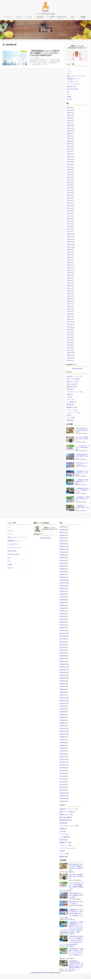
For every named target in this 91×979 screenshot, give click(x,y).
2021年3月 (69, 226)
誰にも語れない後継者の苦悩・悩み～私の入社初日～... (82, 438)
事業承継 (69, 420)
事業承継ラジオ (71, 407)
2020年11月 (70, 236)
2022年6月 (69, 190)
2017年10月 (70, 327)
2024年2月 (69, 151)
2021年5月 (69, 221)
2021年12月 (70, 203)
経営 (68, 415)
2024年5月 (69, 143)
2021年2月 (69, 229)
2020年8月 (69, 244)
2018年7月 (69, 303)
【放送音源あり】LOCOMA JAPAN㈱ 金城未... (82, 507)
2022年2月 (69, 198)
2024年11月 (70, 128)
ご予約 (68, 397)
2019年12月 (70, 265)
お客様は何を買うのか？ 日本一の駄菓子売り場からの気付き (76, 895)
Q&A (68, 91)
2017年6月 (69, 337)
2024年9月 (69, 133)
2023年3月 (69, 174)
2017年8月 (69, 332)
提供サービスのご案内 (72, 379)
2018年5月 (69, 309)
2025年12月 (70, 110)
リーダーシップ (71, 410)
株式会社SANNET (77, 368)
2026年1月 (69, 107)
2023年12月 (70, 156)
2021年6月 (69, 218)
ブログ (68, 94)
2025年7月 (69, 112)
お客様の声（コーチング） (73, 376)
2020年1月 (69, 262)
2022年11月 (70, 182)
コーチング (69, 417)
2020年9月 (69, 241)
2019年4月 (69, 283)
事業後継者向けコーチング (73, 78)
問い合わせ (69, 99)
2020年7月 (69, 247)
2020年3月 (69, 257)
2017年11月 (70, 324)
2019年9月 (69, 272)
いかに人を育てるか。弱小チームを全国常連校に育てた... (82, 447)
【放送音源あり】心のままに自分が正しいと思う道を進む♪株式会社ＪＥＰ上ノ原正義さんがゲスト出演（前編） (71, 913)
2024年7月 (69, 138)
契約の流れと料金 (71, 86)
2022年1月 (69, 200)
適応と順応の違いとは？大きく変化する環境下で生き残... (82, 430)
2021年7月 (69, 216)
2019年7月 (69, 278)
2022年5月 (69, 192)
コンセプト (69, 71)
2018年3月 (69, 314)
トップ (68, 68)
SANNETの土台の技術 (72, 89)
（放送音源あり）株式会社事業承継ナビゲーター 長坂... (82, 481)
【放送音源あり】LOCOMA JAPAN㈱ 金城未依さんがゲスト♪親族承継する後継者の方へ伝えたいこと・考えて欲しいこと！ (71, 965)
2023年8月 (69, 164)
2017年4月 (69, 342)
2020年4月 (69, 254)
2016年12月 (70, 352)
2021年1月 (69, 231)
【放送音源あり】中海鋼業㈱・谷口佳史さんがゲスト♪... (82, 498)
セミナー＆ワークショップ (73, 391)
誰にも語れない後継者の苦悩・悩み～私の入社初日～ (76, 876)
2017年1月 (69, 350)
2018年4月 (69, 311)
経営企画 (69, 404)
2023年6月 (69, 169)
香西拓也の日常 (71, 386)
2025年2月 (69, 120)
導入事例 (69, 389)
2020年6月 (69, 249)
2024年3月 (69, 149)
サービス (69, 73)
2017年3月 (69, 345)
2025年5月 (69, 115)
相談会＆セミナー (71, 381)
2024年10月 (70, 130)
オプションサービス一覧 (73, 84)
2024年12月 (70, 125)
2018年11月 (70, 296)
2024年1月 (69, 154)
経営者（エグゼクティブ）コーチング (76, 76)
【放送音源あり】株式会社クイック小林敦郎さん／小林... (82, 490)
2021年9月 (69, 211)
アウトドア (69, 399)
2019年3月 (69, 285)
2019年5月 (69, 280)
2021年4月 (69, 223)
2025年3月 (69, 118)
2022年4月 (69, 195)
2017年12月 (70, 322)
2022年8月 (69, 187)
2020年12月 (70, 234)
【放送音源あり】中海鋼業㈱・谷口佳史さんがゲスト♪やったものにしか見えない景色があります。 (71, 952)
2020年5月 (69, 252)
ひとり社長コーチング (72, 81)
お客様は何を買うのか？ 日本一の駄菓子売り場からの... (82, 456)
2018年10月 (70, 298)
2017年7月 (69, 334)
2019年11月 (70, 267)
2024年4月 (69, 146)
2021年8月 (69, 213)
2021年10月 (70, 208)
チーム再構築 (70, 402)
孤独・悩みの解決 (71, 384)
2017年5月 (69, 340)
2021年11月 (70, 205)
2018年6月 (69, 306)
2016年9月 (69, 360)
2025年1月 (69, 123)
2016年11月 (70, 355)
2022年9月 (69, 185)
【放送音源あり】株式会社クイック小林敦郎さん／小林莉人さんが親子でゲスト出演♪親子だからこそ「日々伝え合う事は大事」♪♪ (71, 940)
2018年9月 (69, 301)
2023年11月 (70, 159)
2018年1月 (69, 319)
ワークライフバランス (72, 412)
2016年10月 (70, 358)
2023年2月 (69, 177)
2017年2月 (69, 347)
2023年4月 (69, 172)
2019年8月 (69, 275)
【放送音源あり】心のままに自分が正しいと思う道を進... (82, 473)
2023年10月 (70, 161)
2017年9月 (69, 329)
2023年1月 (69, 180)
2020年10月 (70, 239)
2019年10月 (70, 270)
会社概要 (69, 96)
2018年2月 (69, 316)
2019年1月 (69, 291)
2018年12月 (70, 293)
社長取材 (69, 394)
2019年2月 (69, 288)
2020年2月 (69, 260)
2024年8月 (69, 136)
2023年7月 (69, 167)
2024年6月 (69, 141)
